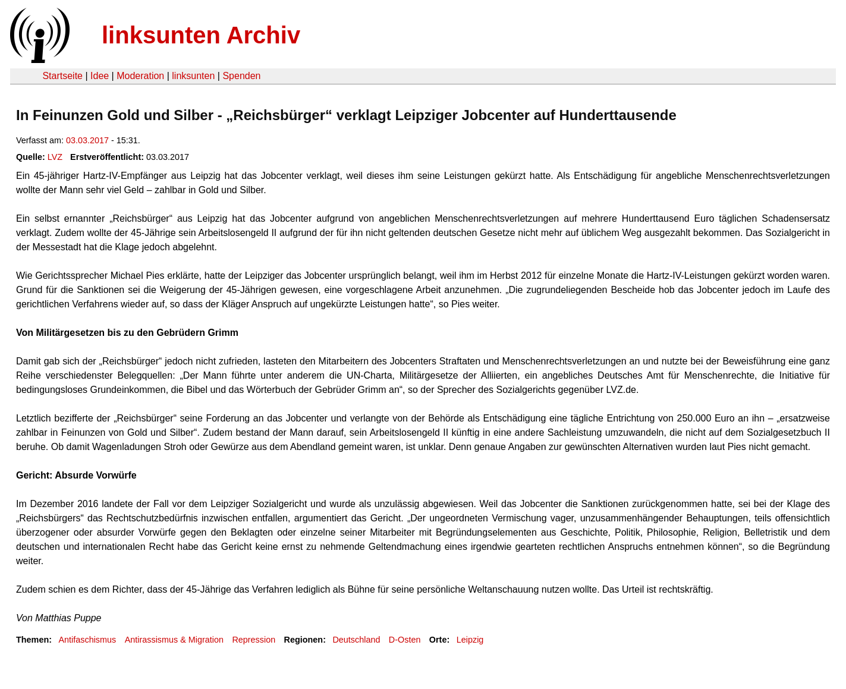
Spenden (241, 76)
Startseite (62, 76)
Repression (253, 639)
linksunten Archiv (201, 35)
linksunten (193, 76)
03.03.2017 (87, 140)
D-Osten (405, 639)
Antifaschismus (87, 639)
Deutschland (356, 639)
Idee (99, 76)
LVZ (55, 157)
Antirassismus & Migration (174, 639)
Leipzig (470, 639)
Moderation (140, 76)
